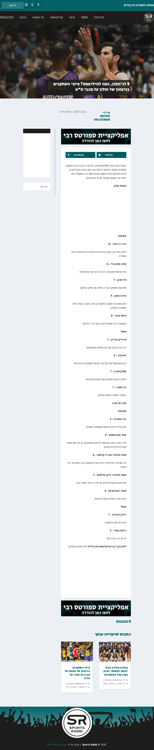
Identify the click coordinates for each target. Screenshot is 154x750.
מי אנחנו (38, 17)
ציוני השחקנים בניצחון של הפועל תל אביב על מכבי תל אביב (77, 673)
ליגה (61, 111)
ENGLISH (7, 17)
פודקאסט (56, 17)
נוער (72, 17)
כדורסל (99, 17)
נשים (105, 683)
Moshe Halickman (102, 118)
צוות (23, 17)
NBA (84, 17)
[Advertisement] (28, 155)
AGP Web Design (57, 744)
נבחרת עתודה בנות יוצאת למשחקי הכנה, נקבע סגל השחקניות (115, 671)
